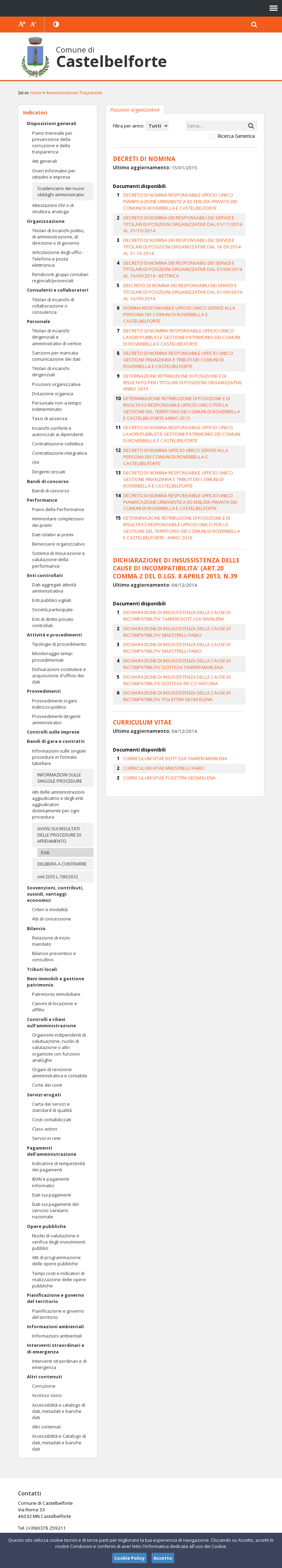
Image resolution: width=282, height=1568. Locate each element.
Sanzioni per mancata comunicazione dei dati (56, 356)
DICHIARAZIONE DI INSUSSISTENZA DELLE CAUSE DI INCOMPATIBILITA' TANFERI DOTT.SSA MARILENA (175, 565)
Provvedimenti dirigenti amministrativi (56, 719)
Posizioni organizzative (56, 384)
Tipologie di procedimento (59, 644)
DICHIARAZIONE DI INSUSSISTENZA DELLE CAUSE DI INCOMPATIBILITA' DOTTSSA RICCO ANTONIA (175, 628)
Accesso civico (47, 1395)
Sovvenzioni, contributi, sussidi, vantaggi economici (55, 894)
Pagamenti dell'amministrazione (51, 1151)
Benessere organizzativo (58, 544)
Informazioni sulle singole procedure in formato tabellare (59, 757)
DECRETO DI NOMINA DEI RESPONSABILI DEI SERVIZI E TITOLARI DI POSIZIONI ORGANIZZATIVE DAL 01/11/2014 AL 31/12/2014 (187, 219)
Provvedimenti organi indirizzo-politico (54, 704)
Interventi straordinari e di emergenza (55, 1348)
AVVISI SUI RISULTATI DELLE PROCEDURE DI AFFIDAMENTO (59, 834)
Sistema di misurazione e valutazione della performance (58, 559)
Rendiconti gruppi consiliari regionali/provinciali (60, 277)
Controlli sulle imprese (53, 732)
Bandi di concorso (48, 481)
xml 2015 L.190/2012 (57, 876)
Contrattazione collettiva (57, 444)
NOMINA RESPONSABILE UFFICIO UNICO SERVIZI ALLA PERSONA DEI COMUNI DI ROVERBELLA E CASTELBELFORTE (187, 288)
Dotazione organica (52, 393)
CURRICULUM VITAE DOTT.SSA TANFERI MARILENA (173, 704)
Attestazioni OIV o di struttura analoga (53, 208)
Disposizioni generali (51, 123)
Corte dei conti (47, 1085)
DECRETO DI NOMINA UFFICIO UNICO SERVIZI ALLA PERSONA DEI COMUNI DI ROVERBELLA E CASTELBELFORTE (188, 413)
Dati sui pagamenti (51, 1195)
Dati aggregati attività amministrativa (54, 588)
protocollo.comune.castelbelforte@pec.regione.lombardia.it (140, 1531)
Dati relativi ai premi (53, 534)
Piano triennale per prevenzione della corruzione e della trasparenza (52, 142)
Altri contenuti (44, 1376)
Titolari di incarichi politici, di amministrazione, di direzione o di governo (58, 236)
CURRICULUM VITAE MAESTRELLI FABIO (162, 713)
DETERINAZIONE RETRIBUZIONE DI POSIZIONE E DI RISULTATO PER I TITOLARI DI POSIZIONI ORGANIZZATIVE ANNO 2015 (186, 347)
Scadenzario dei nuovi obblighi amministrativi (60, 191)
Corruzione (44, 1386)
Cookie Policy (129, 1558)
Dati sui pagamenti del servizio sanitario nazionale (55, 1210)
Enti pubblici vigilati (51, 600)
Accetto (163, 1558)
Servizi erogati (44, 1095)
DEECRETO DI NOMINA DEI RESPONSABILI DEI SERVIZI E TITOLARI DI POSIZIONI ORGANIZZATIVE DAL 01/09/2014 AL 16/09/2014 (188, 272)
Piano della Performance (58, 509)
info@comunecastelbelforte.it (146, 1515)
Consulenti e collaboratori (57, 290)
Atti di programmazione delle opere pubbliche (56, 1260)
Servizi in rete (46, 1138)
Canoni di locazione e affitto (54, 1006)
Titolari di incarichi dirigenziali (50, 371)
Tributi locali (42, 969)
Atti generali (44, 161)
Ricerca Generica (236, 136)
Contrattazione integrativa (59, 453)
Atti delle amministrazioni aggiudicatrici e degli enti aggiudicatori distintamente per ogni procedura (58, 804)
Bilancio (36, 928)
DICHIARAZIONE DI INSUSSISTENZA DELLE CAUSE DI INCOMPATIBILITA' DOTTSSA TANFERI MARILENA (175, 612)
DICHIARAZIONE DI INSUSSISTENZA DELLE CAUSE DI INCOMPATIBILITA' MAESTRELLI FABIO (175, 580)
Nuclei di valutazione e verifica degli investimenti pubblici (58, 1241)
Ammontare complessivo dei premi (58, 522)
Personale (38, 321)
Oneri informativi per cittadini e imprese (54, 174)
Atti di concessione (51, 919)
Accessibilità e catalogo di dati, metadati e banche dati (58, 1411)
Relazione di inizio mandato (51, 941)
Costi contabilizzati (51, 1119)
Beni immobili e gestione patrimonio (55, 981)
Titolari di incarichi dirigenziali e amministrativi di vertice (56, 337)
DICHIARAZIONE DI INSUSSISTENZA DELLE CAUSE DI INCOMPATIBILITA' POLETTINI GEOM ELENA (175, 643)
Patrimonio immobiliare (56, 994)
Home (35, 92)
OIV (35, 462)
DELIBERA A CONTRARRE (62, 864)
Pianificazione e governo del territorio (55, 1298)
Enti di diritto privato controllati (53, 622)
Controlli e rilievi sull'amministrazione (51, 1022)
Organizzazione (46, 221)
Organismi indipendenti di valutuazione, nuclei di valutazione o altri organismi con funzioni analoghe (59, 1047)
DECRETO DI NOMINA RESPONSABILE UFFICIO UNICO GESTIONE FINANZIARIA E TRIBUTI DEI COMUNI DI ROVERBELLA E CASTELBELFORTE (187, 329)
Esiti (45, 852)
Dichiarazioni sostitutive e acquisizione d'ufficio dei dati (59, 675)
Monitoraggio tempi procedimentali (52, 656)
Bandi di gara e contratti (56, 741)
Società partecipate (52, 609)
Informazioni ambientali (55, 1326)
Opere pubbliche (46, 1226)
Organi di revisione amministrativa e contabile (59, 1072)
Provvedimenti (44, 691)
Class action (44, 1129)
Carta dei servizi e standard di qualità (52, 1107)
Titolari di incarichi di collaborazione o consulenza (53, 305)
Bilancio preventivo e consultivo (54, 956)
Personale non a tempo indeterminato (56, 406)
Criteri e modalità (50, 909)
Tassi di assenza (49, 418)
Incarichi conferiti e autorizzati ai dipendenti (57, 431)
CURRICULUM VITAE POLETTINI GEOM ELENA (168, 723)
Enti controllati (45, 575)
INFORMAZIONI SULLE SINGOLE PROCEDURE (59, 778)
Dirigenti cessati (48, 472)
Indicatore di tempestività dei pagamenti (58, 1166)
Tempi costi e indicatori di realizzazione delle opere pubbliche (59, 1279)
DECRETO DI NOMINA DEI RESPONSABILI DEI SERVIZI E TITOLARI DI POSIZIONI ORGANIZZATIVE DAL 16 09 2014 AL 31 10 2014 (187, 234)
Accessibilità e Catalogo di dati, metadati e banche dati (59, 1442)
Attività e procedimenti (54, 635)
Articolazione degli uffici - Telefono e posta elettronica (58, 258)
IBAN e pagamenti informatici (50, 1182)
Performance (42, 500)
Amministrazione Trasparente (74, 92)
